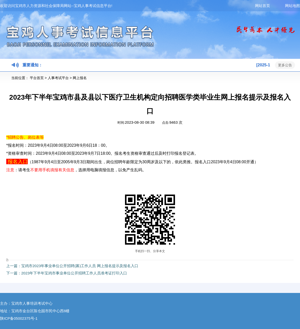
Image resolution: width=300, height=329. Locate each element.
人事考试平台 (58, 78)
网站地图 (292, 6)
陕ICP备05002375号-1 (19, 318)
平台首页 (37, 78)
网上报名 (80, 78)
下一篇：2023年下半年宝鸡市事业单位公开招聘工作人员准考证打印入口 (66, 273)
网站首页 (270, 6)
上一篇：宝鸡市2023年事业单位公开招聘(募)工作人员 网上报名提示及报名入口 (72, 266)
